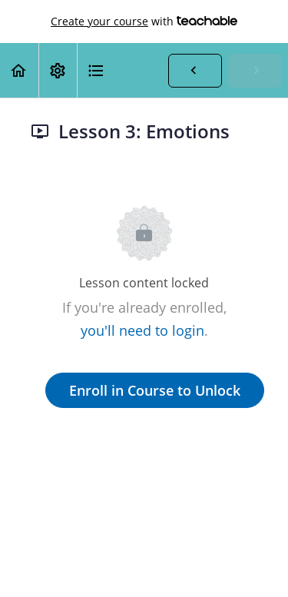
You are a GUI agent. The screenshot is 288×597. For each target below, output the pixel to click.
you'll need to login (142, 330)
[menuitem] (57, 70)
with (144, 21)
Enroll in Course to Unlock (154, 390)
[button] (19, 70)
